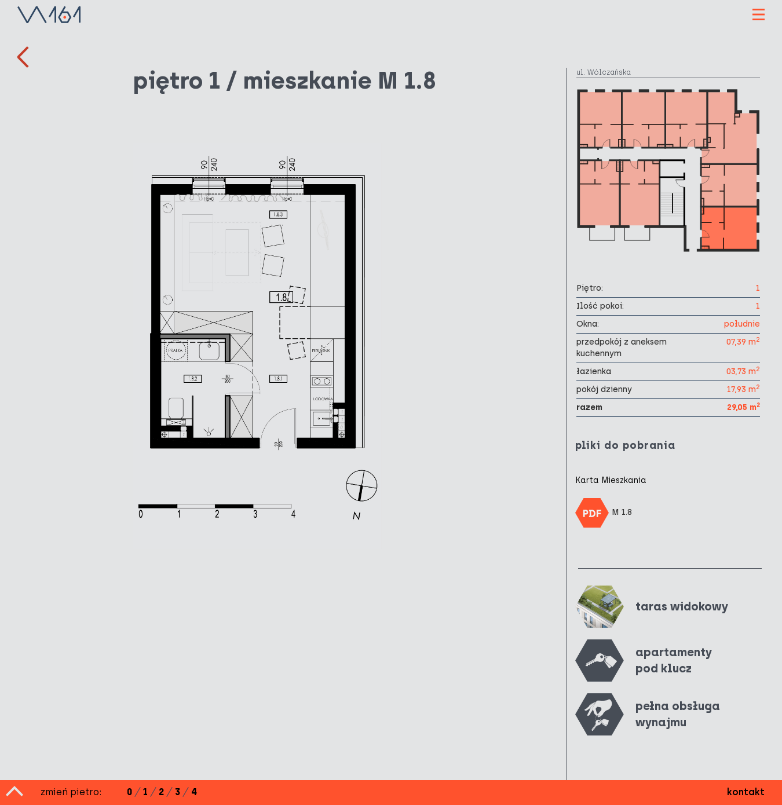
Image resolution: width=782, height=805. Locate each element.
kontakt (746, 791)
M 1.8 (604, 513)
